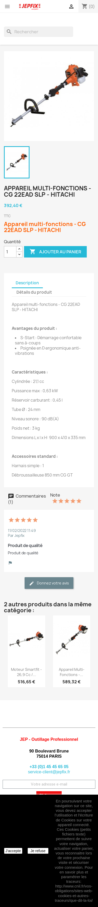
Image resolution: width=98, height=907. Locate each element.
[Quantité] (10, 252)
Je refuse (37, 851)
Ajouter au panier (55, 251)
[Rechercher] (38, 32)
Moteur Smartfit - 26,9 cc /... (26, 672)
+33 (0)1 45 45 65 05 (49, 766)
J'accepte (13, 851)
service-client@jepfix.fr (49, 772)
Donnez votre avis (49, 583)
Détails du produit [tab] (34, 292)
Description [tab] (27, 283)
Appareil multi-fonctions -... (71, 672)
